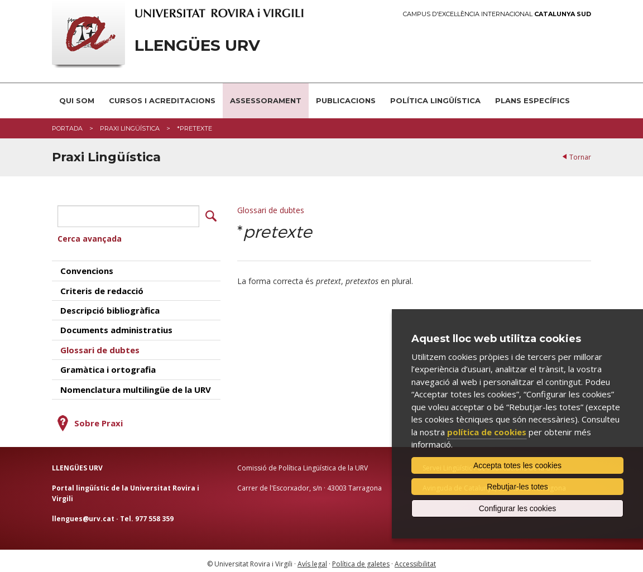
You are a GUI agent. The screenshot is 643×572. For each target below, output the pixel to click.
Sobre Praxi (98, 417)
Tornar (580, 157)
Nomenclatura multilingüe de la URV (135, 384)
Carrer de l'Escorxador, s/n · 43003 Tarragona (309, 482)
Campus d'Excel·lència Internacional (497, 14)
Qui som (76, 100)
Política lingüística (435, 100)
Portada (67, 128)
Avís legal (312, 558)
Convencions (86, 265)
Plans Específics (532, 100)
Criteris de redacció (101, 285)
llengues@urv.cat (83, 513)
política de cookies (486, 432)
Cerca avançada (89, 233)
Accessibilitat (415, 558)
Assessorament (265, 100)
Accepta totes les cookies (517, 465)
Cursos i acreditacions (162, 100)
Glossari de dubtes (270, 210)
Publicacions (346, 100)
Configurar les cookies (517, 508)
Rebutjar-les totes (517, 486)
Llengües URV (197, 45)
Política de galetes (361, 558)
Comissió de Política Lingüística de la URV (302, 462)
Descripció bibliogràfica (110, 304)
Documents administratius (116, 324)
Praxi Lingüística (130, 128)
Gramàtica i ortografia (108, 363)
